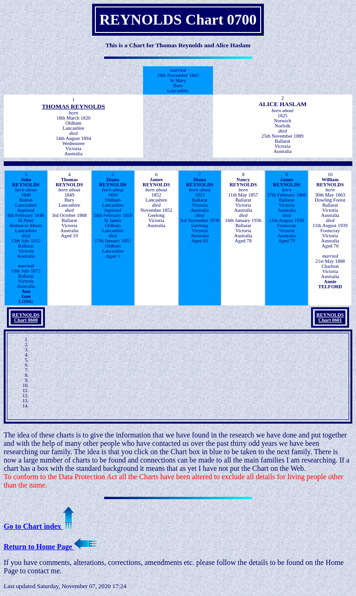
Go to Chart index (39, 526)
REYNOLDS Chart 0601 (330, 317)
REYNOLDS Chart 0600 (25, 317)
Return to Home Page (50, 547)
